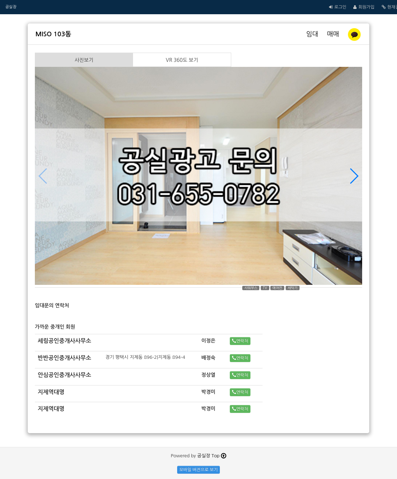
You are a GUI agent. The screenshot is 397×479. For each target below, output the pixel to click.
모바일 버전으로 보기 (198, 470)
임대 (313, 34)
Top (219, 455)
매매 (333, 34)
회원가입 (366, 7)
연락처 (240, 341)
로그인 (340, 7)
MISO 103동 (53, 34)
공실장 (10, 7)
